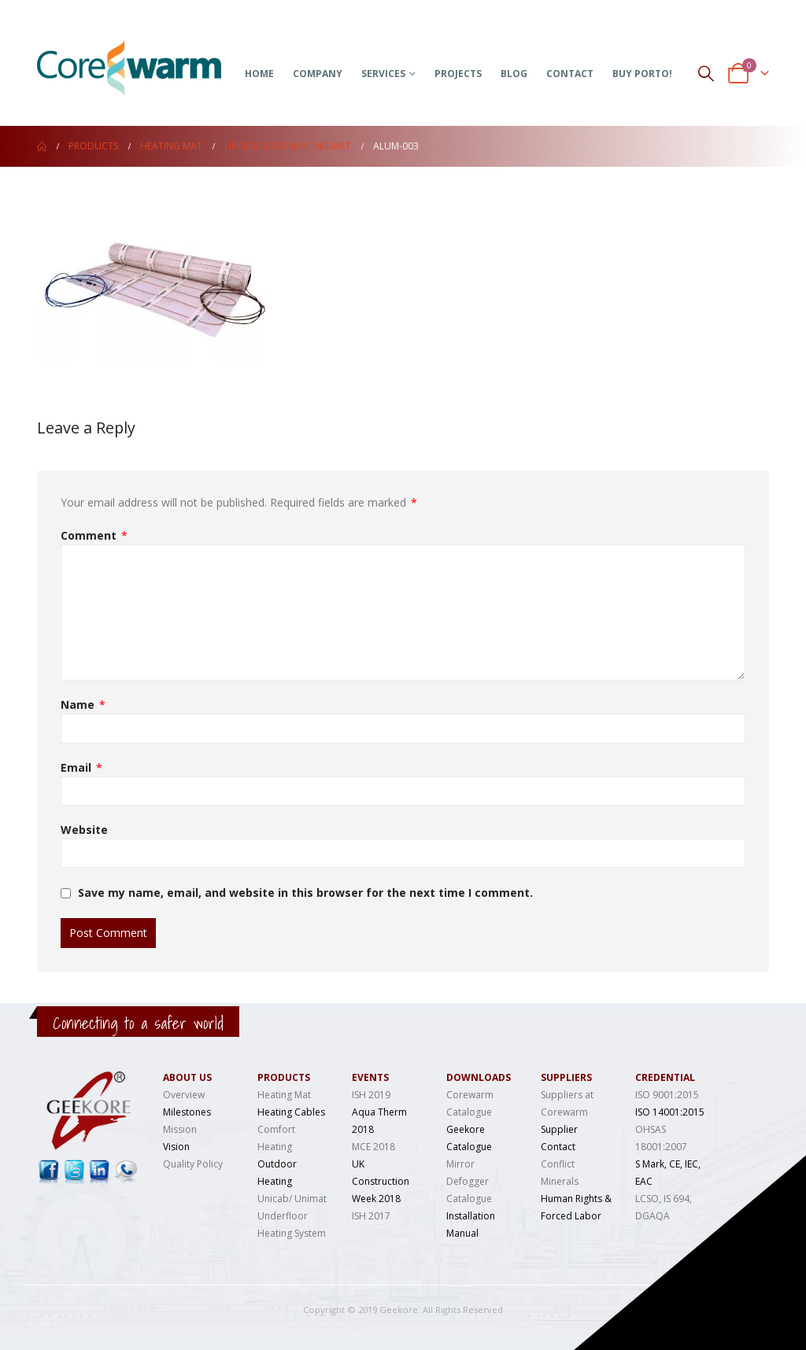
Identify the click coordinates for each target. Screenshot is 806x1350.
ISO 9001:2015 (667, 1094)
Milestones (187, 1112)
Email (81, 767)
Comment (94, 535)
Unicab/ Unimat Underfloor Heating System (292, 1216)
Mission (180, 1129)
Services (383, 73)
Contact (569, 73)
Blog (514, 73)
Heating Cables (291, 1112)
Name (83, 705)
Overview (184, 1094)
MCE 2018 (373, 1146)
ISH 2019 (371, 1094)
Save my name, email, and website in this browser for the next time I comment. (305, 893)
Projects (458, 73)
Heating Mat (284, 1094)
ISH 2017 (371, 1216)
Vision (176, 1146)
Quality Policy (193, 1164)
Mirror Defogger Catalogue (469, 1181)
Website (84, 829)
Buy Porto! (642, 73)
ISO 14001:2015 (669, 1112)
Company (317, 73)
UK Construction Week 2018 (380, 1181)
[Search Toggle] (706, 72)
